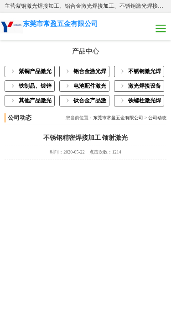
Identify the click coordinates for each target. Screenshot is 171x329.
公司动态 (157, 117)
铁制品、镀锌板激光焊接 (35, 87)
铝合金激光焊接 (89, 72)
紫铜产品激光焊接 (35, 72)
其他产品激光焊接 (35, 101)
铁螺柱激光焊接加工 (144, 101)
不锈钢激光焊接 (144, 72)
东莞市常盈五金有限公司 (118, 117)
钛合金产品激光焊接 (89, 101)
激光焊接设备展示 (144, 87)
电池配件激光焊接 (89, 87)
